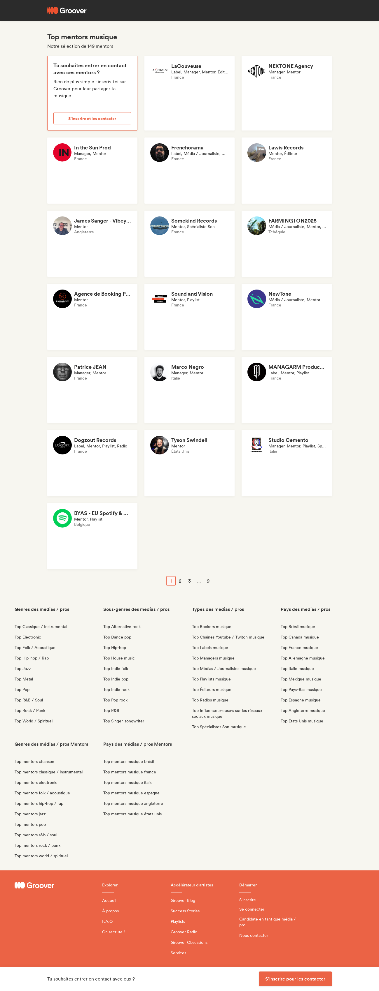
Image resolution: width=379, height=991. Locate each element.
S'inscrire (247, 899)
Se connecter (251, 909)
